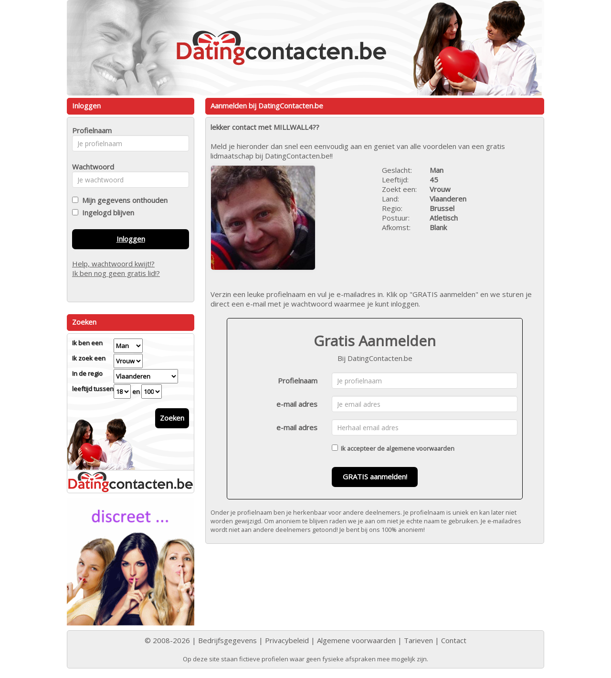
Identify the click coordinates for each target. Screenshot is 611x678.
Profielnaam (297, 380)
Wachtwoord (90, 166)
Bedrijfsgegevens (227, 640)
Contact (453, 640)
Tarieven (418, 640)
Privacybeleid (287, 640)
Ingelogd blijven (106, 212)
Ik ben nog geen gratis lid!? (116, 273)
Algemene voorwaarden (356, 640)
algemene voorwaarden (420, 448)
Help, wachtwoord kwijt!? (113, 263)
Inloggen (130, 239)
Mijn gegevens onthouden (123, 200)
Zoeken (172, 418)
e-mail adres (296, 404)
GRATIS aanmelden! (375, 476)
